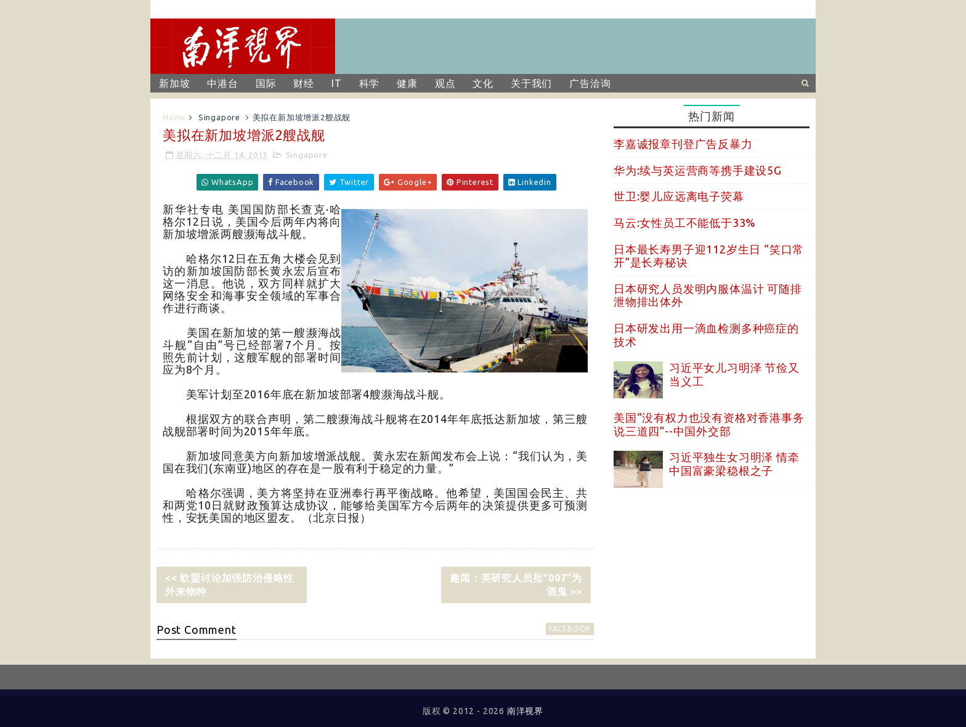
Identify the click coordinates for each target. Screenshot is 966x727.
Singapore (219, 117)
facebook (570, 629)
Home (174, 117)
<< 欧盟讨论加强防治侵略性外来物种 (229, 584)
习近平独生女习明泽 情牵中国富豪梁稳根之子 (734, 464)
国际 (266, 83)
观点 (445, 83)
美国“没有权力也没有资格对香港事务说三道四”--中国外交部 (709, 424)
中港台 (222, 83)
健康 (407, 83)
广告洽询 (590, 83)
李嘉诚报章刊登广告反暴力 (683, 144)
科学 (369, 83)
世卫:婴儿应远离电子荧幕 (679, 196)
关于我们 (531, 83)
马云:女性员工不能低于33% (685, 222)
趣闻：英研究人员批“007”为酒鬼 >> (516, 584)
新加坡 (174, 83)
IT (336, 83)
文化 (483, 83)
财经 (303, 83)
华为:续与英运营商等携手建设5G (698, 170)
